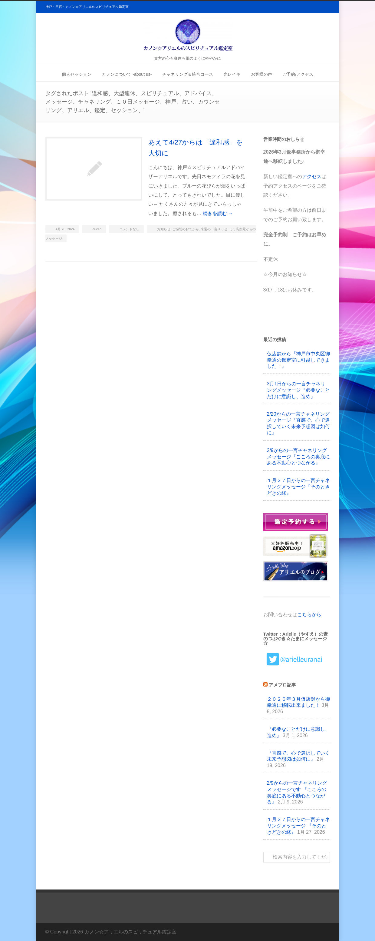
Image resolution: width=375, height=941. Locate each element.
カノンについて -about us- (127, 74)
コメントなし (129, 229)
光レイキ (231, 74)
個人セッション (76, 74)
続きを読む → (218, 213)
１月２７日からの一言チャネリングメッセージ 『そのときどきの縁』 (298, 826)
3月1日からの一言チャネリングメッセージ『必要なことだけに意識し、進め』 (298, 390)
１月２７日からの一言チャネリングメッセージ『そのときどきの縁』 (298, 487)
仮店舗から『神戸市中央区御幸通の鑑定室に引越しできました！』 (298, 360)
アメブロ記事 (282, 684)
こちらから (309, 614)
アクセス (311, 176)
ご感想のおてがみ (185, 229)
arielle (97, 229)
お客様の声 (261, 74)
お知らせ (163, 229)
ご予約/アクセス (297, 74)
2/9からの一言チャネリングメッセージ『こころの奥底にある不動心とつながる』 (298, 457)
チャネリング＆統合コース (187, 74)
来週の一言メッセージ (217, 229)
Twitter (324, 930)
